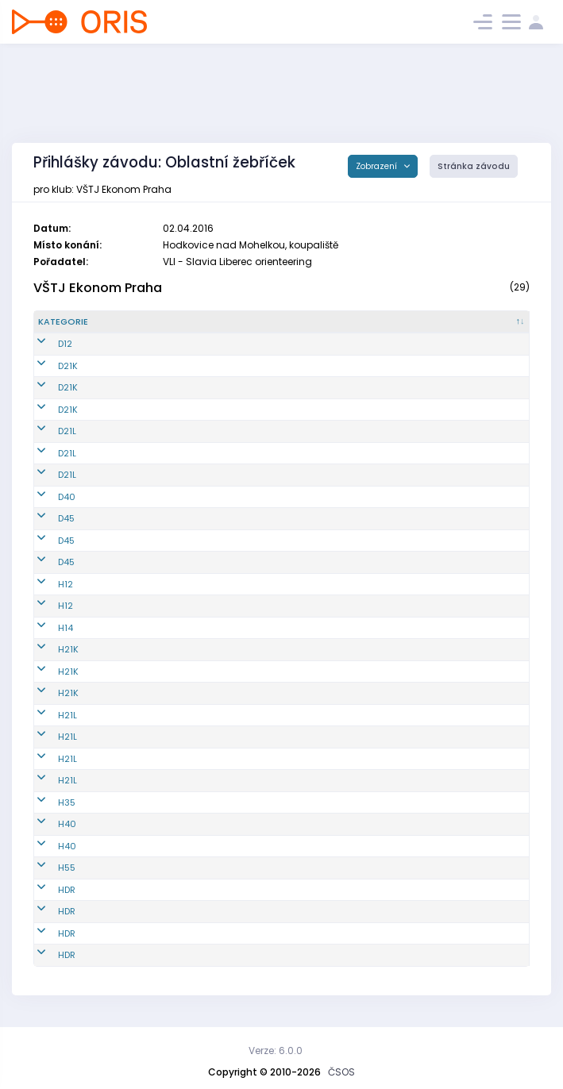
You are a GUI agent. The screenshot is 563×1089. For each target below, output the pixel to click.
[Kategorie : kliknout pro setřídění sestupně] (79, 322)
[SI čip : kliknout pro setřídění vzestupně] (490, 322)
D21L (47, 431)
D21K (48, 366)
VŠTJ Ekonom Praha (97, 288)
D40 (47, 497)
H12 (45, 584)
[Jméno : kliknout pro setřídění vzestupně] (288, 322)
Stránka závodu (474, 166)
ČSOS (341, 1072)
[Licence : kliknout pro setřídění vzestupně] (411, 322)
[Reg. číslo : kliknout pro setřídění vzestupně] (164, 322)
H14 (45, 627)
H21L (47, 715)
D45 (46, 518)
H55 (47, 867)
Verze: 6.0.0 (276, 1050)
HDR (47, 889)
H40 (47, 824)
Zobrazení (377, 166)
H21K (48, 649)
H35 (47, 802)
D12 (45, 343)
